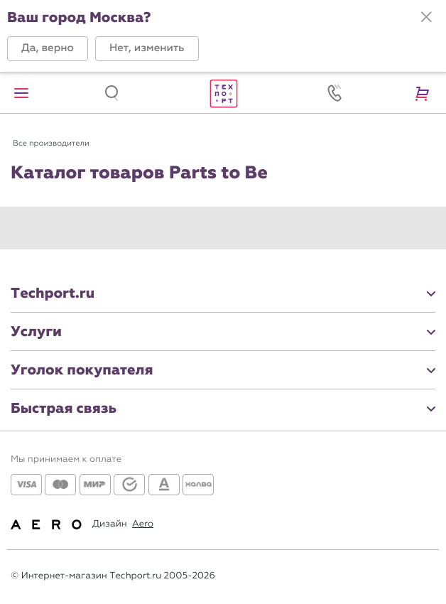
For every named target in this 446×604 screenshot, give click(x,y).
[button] (47, 48)
